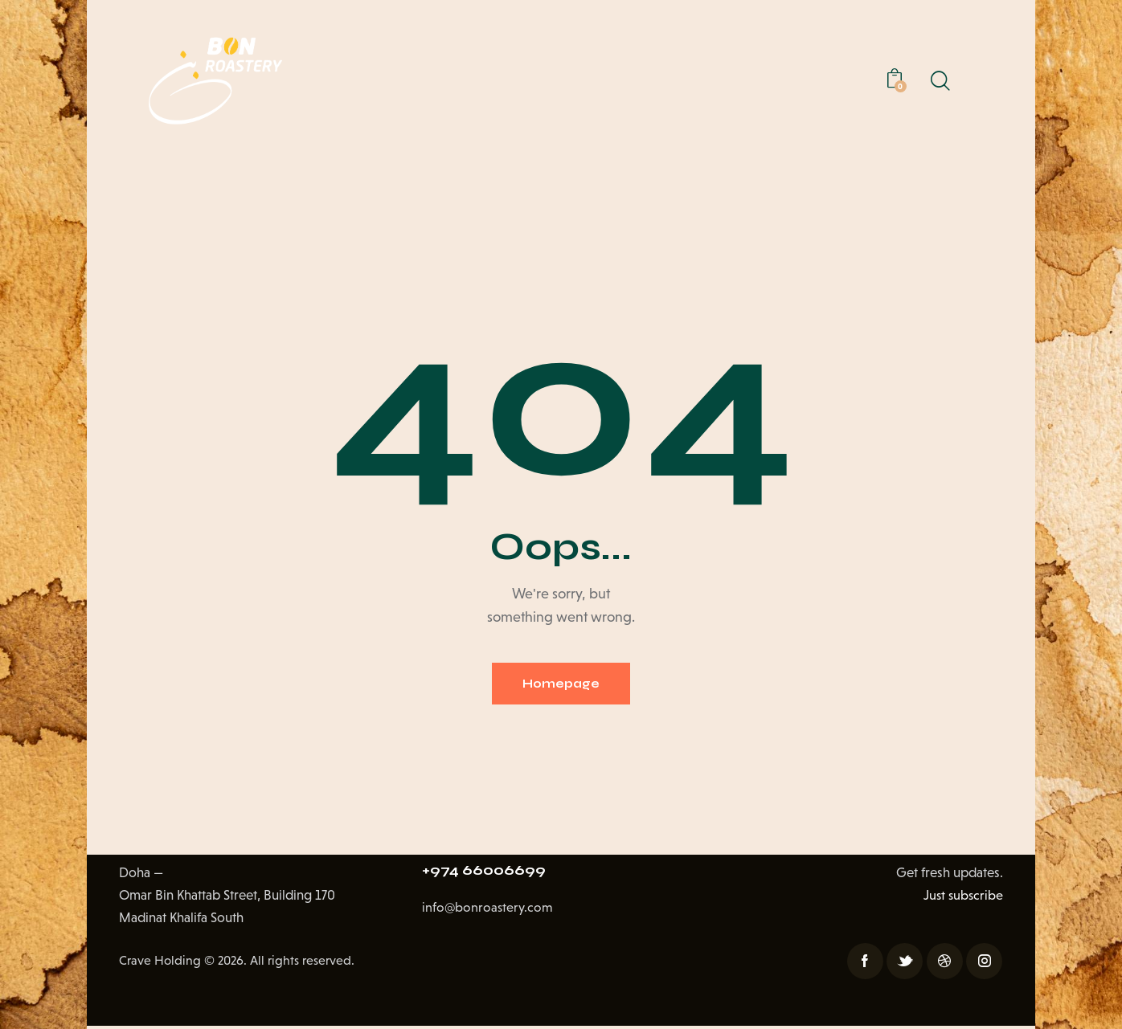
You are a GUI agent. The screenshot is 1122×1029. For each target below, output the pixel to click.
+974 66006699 (488, 875)
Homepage (561, 684)
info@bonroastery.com (488, 914)
